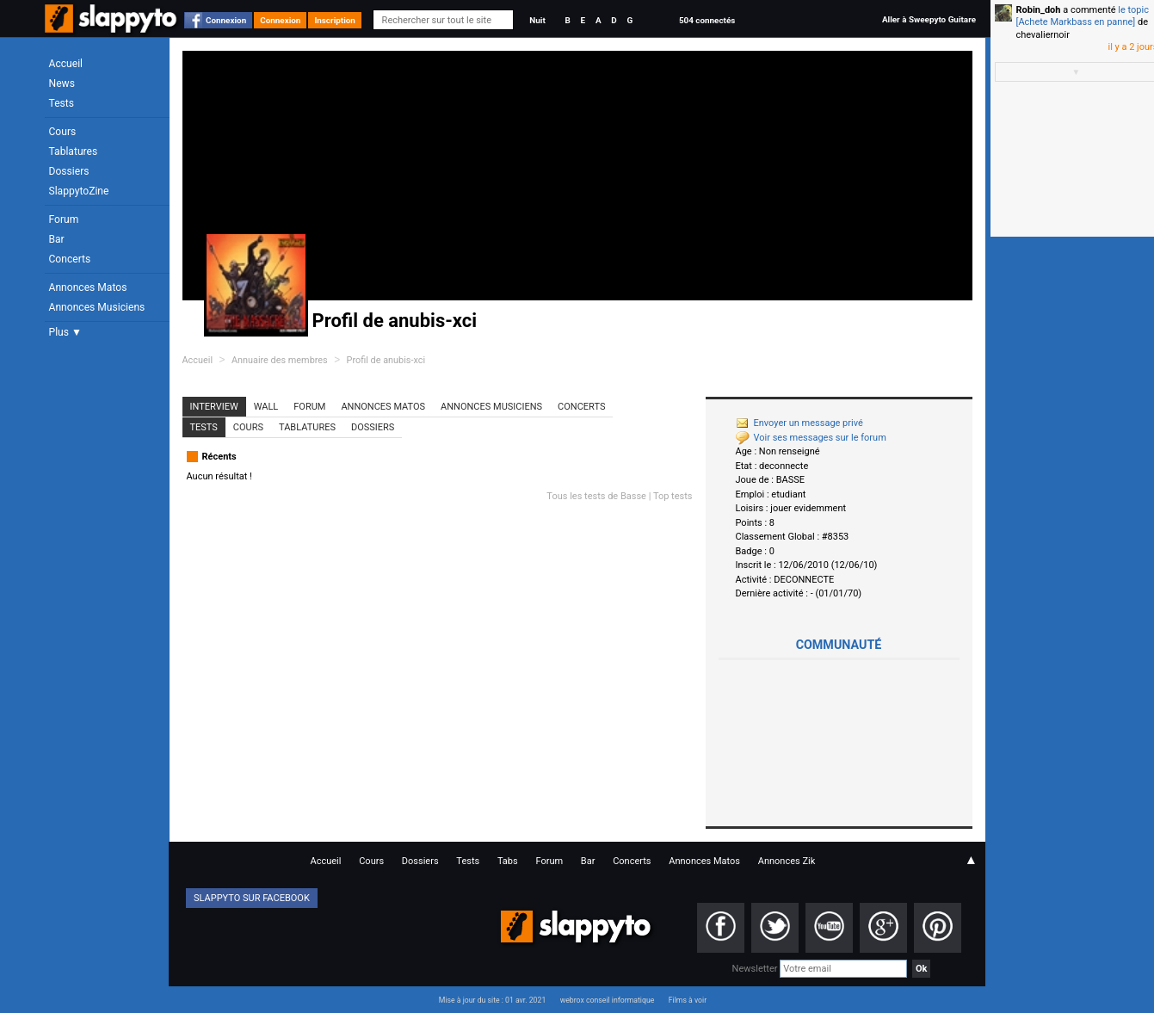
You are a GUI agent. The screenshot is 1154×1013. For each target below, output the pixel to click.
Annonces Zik (787, 861)
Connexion (226, 20)
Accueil (66, 64)
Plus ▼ (65, 332)
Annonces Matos (88, 287)
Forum (64, 219)
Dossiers (69, 171)
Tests (61, 103)
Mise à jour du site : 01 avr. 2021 (492, 1000)
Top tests (673, 496)
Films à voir (688, 1000)
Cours (63, 132)
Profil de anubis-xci (386, 360)
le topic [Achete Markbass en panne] (1082, 16)
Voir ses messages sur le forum (811, 437)
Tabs (507, 861)
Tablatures (73, 151)
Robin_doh (1038, 9)
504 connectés (707, 20)
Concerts (70, 259)
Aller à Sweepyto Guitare (929, 19)
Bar (57, 239)
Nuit (537, 20)
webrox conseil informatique (607, 1000)
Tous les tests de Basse (596, 496)
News (62, 83)
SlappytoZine (79, 191)
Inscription (334, 20)
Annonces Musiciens (97, 307)
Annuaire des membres (279, 360)
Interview (214, 406)
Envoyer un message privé (799, 423)
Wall (266, 406)
